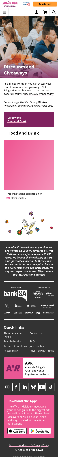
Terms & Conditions (15, 346)
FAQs (33, 341)
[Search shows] (53, 12)
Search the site (12, 341)
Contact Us (36, 333)
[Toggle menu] (4, 12)
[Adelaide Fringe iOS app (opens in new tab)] (17, 431)
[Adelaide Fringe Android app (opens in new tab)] (40, 431)
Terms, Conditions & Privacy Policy (29, 445)
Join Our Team (38, 346)
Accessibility (11, 350)
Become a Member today (39, 94)
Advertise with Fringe (42, 350)
